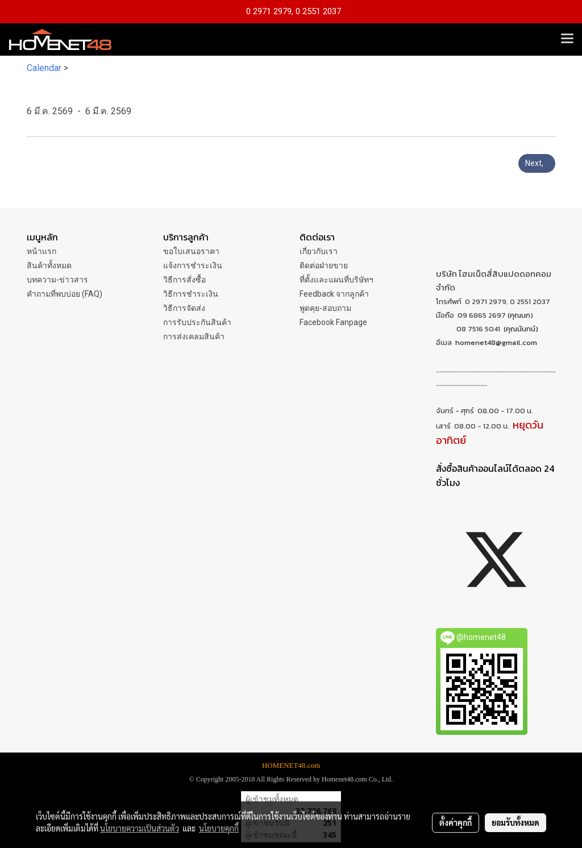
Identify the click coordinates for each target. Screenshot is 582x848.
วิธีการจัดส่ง (184, 308)
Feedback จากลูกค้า (334, 293)
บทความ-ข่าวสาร (57, 279)
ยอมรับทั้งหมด (515, 822)
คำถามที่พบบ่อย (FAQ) (64, 293)
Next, (536, 163)
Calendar (44, 68)
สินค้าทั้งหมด (49, 265)
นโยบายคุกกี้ (219, 828)
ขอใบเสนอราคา (191, 251)
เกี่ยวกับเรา (319, 251)
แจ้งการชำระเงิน (192, 265)
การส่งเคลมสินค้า (194, 336)
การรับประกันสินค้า (197, 322)
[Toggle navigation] (567, 39)
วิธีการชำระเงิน (190, 293)
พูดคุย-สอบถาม (325, 308)
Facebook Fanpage (333, 322)
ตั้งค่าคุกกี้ (455, 822)
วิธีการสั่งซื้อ (184, 279)
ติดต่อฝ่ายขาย (324, 265)
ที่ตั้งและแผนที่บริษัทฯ (336, 279)
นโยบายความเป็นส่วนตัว (139, 828)
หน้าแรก (41, 251)
